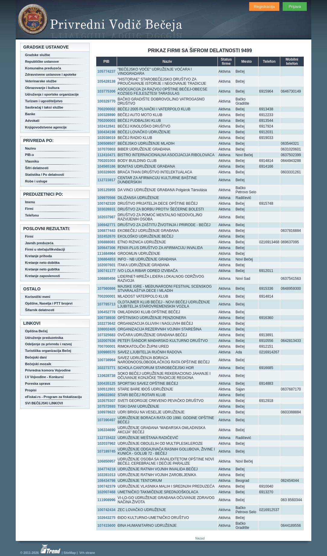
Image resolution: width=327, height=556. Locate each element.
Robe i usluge (36, 181)
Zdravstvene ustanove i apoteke (50, 74)
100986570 (106, 352)
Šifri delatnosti (37, 168)
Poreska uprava (37, 383)
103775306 (106, 91)
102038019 (106, 138)
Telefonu (32, 215)
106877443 (106, 231)
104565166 (106, 166)
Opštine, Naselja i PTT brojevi (48, 303)
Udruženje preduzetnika (44, 338)
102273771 (106, 368)
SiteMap (69, 552)
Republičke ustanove (42, 61)
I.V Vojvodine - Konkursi (44, 377)
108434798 (106, 481)
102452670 (106, 236)
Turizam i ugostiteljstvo (43, 101)
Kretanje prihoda (38, 256)
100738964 (106, 360)
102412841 (106, 126)
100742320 (106, 203)
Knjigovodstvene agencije (46, 127)
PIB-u (29, 154)
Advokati (32, 120)
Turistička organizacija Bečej (48, 350)
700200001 (106, 296)
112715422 (106, 438)
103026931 (106, 209)
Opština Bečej (36, 331)
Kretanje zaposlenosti (42, 276)
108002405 (106, 329)
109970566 (106, 198)
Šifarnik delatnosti (39, 310)
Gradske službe (37, 55)
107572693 (106, 406)
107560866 (106, 288)
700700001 (106, 346)
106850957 (106, 461)
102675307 (106, 401)
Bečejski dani (36, 357)
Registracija (264, 6)
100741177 (106, 271)
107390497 (106, 420)
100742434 (106, 510)
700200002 (106, 109)
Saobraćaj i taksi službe (44, 107)
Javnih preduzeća (39, 243)
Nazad (200, 538)
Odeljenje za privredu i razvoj (48, 344)
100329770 (106, 101)
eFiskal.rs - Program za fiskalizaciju (53, 397)
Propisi (31, 390)
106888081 (106, 242)
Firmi (29, 208)
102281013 (106, 475)
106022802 (106, 395)
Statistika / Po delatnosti (44, 174)
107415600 (106, 525)
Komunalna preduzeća (43, 68)
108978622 (106, 412)
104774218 (106, 469)
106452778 (106, 312)
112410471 (106, 155)
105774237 (106, 71)
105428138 (106, 81)
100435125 (106, 383)
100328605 (106, 172)
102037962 (106, 443)
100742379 (106, 486)
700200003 (106, 120)
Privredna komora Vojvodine (48, 370)
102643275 (106, 518)
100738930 (106, 318)
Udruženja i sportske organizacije (52, 94)
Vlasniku (32, 161)
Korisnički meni (37, 297)
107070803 (106, 149)
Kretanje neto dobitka (42, 262)
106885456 (106, 278)
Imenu (30, 202)
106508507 (106, 143)
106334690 (106, 430)
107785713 (106, 304)
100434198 (106, 132)
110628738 (106, 376)
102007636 (106, 341)
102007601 (106, 265)
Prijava (295, 6)
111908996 (106, 500)
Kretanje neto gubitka (42, 269)
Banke (30, 114)
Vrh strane (87, 552)
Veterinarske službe (40, 81)
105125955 (106, 190)
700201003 (106, 161)
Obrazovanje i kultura (42, 88)
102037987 (106, 217)
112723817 (106, 180)
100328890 (106, 115)
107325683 (106, 335)
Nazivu (30, 148)
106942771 (106, 225)
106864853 (106, 259)
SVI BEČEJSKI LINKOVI (44, 403)
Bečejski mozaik (38, 364)
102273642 (106, 323)
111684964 (106, 253)
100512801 (106, 389)
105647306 (106, 248)
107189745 (106, 451)
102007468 (106, 492)
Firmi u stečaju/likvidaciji (45, 249)
